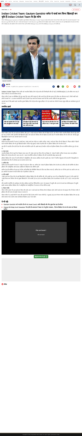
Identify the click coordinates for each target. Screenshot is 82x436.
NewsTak (47, 1)
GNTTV (2, 1)
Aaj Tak (10, 1)
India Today (15, 1)
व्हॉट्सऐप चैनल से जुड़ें (41, 256)
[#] (58, 86)
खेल (11, 9)
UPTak (51, 1)
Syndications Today (55, 434)
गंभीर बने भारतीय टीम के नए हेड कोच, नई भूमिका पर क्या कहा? (11, 122)
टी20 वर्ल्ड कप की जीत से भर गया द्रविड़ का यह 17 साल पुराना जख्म (50, 122)
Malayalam (21, 1)
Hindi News (4, 9)
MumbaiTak (68, 1)
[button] (40, 129)
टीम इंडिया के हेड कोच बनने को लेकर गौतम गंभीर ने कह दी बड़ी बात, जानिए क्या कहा (30, 123)
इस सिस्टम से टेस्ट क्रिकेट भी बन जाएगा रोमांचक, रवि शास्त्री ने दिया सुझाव (70, 123)
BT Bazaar (74, 1)
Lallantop (35, 1)
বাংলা (6, 1)
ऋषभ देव (8, 84)
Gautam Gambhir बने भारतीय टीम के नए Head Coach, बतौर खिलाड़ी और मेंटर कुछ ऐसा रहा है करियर (33, 204)
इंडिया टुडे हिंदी (41, 1)
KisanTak (62, 1)
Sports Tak (56, 1)
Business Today (28, 1)
